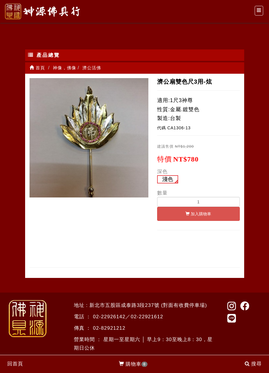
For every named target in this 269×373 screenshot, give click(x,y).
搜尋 (253, 364)
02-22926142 (109, 316)
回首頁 (15, 364)
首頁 (37, 67)
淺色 (167, 179)
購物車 (133, 364)
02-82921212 (109, 328)
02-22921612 (147, 316)
